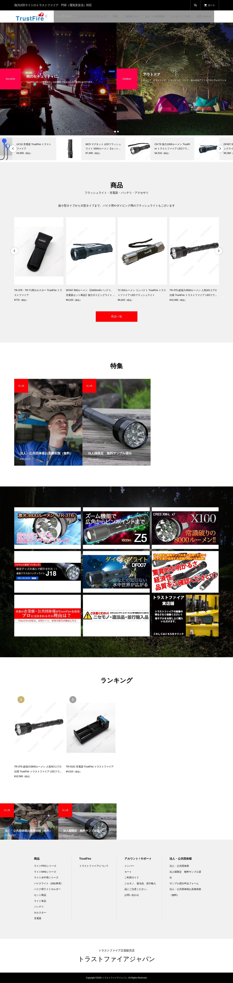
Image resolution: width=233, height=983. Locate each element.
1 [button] (115, 131)
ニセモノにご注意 (180, 16)
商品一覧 (116, 316)
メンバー (129, 865)
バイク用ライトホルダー (47, 889)
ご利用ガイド (131, 16)
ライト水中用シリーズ (46, 877)
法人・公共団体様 (154, 16)
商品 (115, 16)
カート (128, 871)
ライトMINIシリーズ (45, 871)
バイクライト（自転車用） (48, 883)
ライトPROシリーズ (45, 865)
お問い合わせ (203, 16)
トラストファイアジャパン (116, 959)
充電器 (37, 918)
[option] (58, 79)
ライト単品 (40, 901)
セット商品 (40, 895)
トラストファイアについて (92, 16)
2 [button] (118, 131)
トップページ (64, 16)
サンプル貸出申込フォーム (184, 883)
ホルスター (40, 912)
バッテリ (39, 906)
